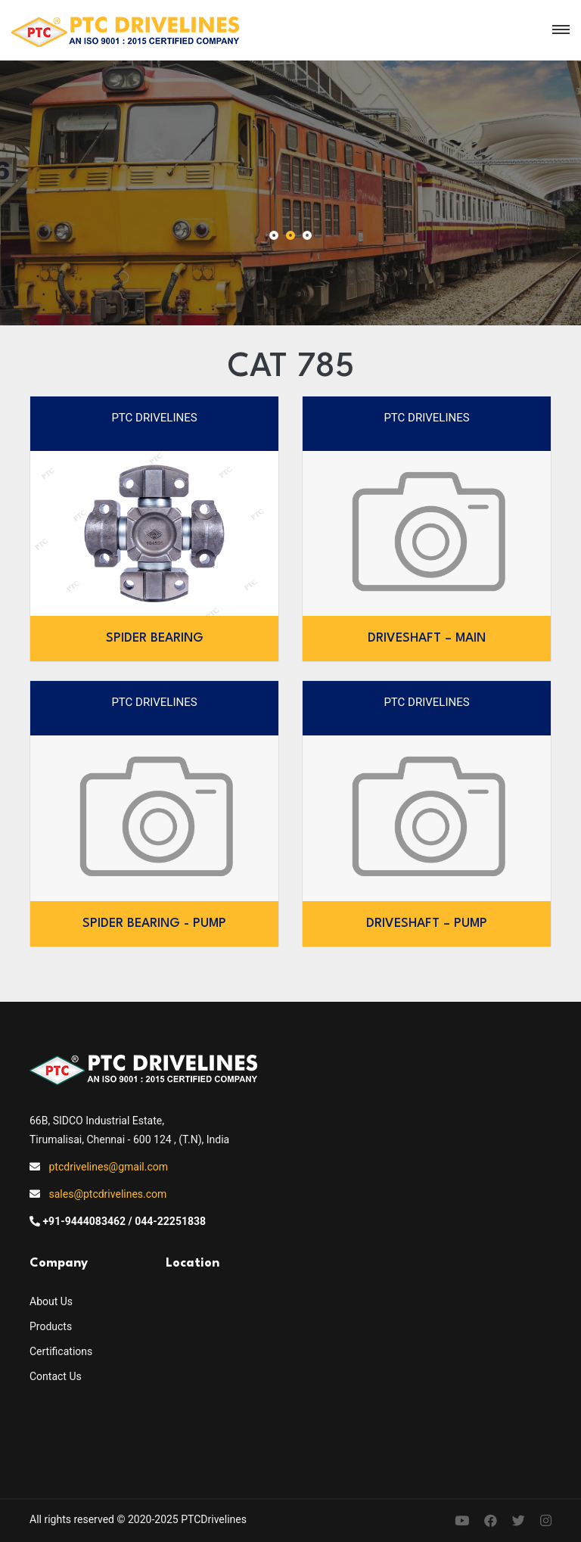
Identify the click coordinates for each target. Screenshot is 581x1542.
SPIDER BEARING (155, 638)
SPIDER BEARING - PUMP (154, 923)
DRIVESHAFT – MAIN (427, 638)
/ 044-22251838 (168, 1221)
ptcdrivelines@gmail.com (108, 1167)
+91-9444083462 (84, 1221)
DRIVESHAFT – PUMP (426, 923)
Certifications (61, 1351)
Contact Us (56, 1376)
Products (51, 1326)
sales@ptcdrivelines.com (107, 1194)
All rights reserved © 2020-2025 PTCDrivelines (138, 1519)
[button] (273, 236)
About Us (51, 1301)
